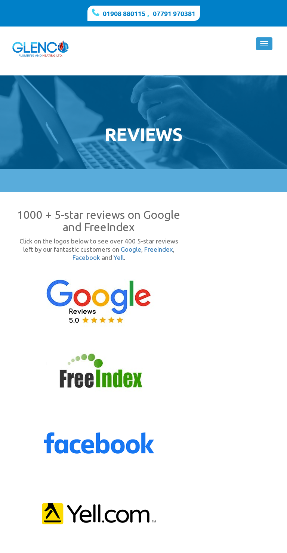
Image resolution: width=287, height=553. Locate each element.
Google (131, 249)
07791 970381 (174, 13)
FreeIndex (158, 249)
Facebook (86, 257)
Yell (119, 257)
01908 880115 (124, 13)
